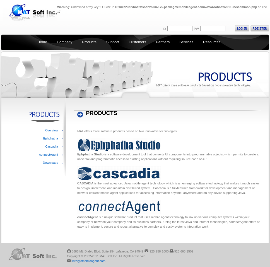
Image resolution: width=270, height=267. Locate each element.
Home (42, 42)
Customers (137, 42)
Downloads (50, 162)
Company (65, 42)
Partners (163, 42)
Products (89, 42)
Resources (211, 42)
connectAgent (48, 154)
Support (112, 42)
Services (186, 42)
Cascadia (51, 146)
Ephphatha (50, 138)
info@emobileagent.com (88, 261)
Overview (51, 130)
